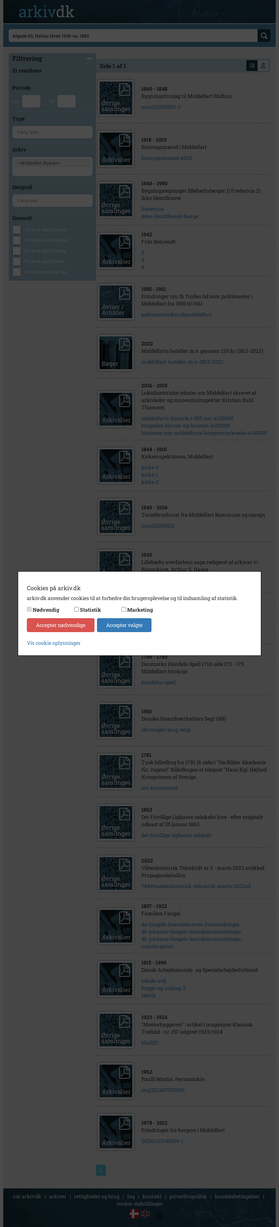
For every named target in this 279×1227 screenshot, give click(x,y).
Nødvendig (46, 609)
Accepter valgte (124, 625)
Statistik (90, 609)
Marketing (140, 609)
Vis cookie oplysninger (54, 642)
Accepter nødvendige (60, 625)
